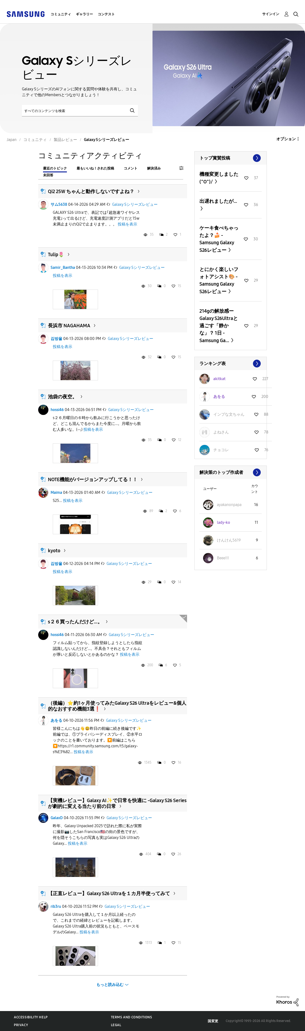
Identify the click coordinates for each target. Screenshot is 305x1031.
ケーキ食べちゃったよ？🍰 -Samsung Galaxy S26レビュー (218, 239)
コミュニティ (61, 14)
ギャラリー (84, 14)
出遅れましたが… (218, 201)
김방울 (56, 338)
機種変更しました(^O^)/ (218, 178)
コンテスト (106, 14)
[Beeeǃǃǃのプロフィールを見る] (223, 558)
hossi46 (57, 409)
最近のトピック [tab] (55, 168)
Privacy (21, 1025)
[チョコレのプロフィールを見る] (221, 450)
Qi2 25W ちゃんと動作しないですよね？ (91, 191)
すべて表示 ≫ (231, 158)
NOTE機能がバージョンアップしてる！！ (92, 479)
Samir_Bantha (63, 267)
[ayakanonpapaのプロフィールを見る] (229, 504)
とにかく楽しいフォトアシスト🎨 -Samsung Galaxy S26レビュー (218, 280)
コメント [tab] (130, 168)
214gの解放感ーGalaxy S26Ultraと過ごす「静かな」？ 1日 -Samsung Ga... (218, 325)
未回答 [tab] (48, 175)
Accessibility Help (31, 1017)
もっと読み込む (110, 984)
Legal (116, 1025)
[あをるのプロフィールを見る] (219, 396)
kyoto (54, 550)
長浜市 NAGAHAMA (69, 325)
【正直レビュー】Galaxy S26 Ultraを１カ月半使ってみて (109, 893)
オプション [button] (286, 139)
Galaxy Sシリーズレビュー (135, 204)
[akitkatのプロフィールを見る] (219, 378)
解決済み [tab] (154, 168)
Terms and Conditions (131, 1017)
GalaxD (57, 817)
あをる (56, 720)
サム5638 (59, 204)
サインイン (270, 14)
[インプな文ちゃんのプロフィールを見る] (228, 414)
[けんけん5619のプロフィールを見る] (229, 540)
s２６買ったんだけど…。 (75, 622)
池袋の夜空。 (62, 397)
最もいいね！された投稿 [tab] (95, 168)
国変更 (213, 1021)
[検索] (80, 110)
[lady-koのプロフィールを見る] (223, 522)
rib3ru (56, 906)
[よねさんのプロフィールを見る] (221, 432)
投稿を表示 (127, 224)
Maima (56, 492)
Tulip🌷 (56, 254)
